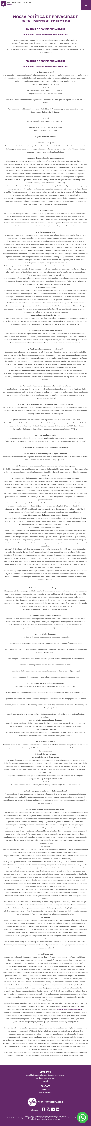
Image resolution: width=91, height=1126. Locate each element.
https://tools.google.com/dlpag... (70, 1009)
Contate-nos (45, 1089)
